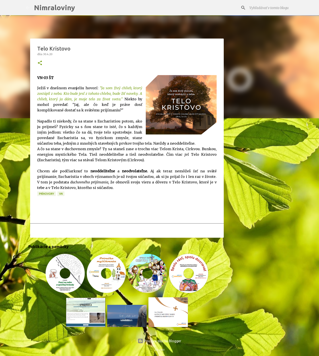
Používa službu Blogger (159, 341)
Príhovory (46, 193)
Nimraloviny (54, 8)
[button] (40, 63)
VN (61, 193)
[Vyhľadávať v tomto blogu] (271, 7)
